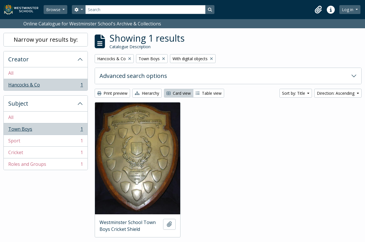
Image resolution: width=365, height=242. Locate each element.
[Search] (145, 9)
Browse (54, 9)
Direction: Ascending (336, 93)
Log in (348, 9)
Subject (18, 103)
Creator (18, 59)
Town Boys (45, 130)
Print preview (112, 93)
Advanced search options (133, 76)
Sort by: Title (294, 93)
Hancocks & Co (45, 85)
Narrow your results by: (46, 39)
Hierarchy (147, 93)
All (10, 73)
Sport (45, 142)
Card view (179, 93)
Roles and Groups (45, 165)
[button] (318, 9)
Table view (209, 93)
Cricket (45, 153)
